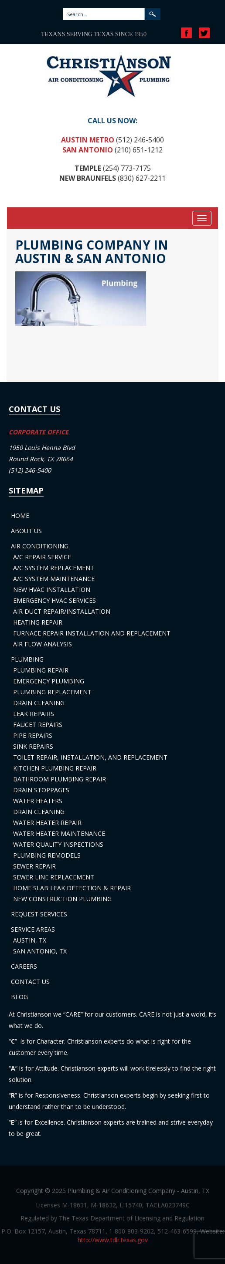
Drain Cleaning (39, 703)
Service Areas (33, 929)
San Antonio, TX (40, 951)
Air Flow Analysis (42, 644)
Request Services (39, 914)
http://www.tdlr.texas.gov (113, 1240)
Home (20, 515)
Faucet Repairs (37, 724)
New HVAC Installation (51, 589)
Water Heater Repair (47, 822)
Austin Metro (87, 140)
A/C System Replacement (53, 568)
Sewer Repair (34, 866)
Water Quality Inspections (58, 844)
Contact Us (30, 981)
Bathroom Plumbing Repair (59, 779)
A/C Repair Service (42, 557)
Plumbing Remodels (47, 855)
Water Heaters (37, 801)
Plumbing (27, 659)
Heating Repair (37, 622)
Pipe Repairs (32, 735)
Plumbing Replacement (52, 692)
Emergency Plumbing (48, 681)
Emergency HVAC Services (54, 600)
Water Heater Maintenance (59, 833)
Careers (24, 966)
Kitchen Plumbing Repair (54, 768)
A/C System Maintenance (54, 579)
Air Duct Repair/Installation (61, 611)
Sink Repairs (33, 746)
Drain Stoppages (41, 790)
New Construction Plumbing (62, 899)
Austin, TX (29, 940)
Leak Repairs (33, 714)
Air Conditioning (39, 546)
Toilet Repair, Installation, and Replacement (90, 757)
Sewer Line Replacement (53, 877)
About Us (26, 531)
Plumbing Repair (40, 670)
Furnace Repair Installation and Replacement (91, 633)
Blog (19, 997)
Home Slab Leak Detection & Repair (72, 888)
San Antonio (87, 150)
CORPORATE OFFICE (38, 432)
